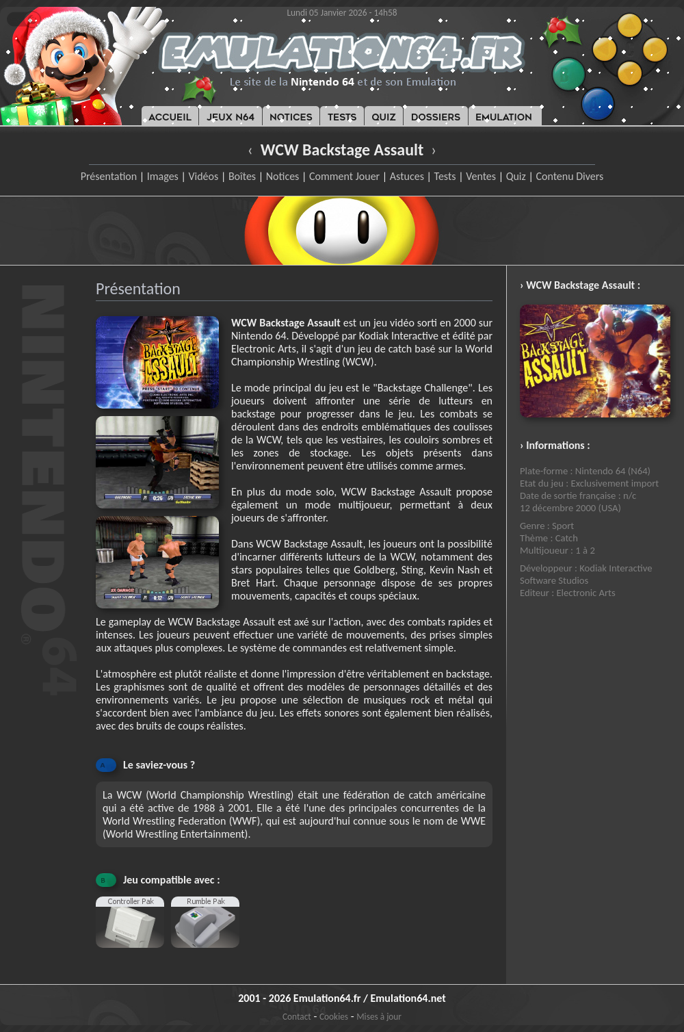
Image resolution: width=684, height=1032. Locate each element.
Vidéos (203, 176)
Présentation (109, 176)
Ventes (481, 176)
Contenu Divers (569, 176)
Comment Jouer (344, 176)
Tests (445, 176)
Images (163, 176)
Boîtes (242, 176)
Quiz (516, 176)
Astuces (407, 176)
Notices (283, 176)
